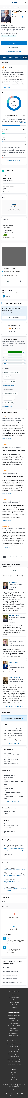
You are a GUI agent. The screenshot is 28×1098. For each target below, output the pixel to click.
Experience (18, 57)
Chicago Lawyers (14, 1020)
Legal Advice (14, 999)
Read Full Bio (7, 87)
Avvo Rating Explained (14, 1079)
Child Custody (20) (9, 381)
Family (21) (7, 377)
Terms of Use (5, 1084)
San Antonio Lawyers (14, 1033)
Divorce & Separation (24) (11, 372)
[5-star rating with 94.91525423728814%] (14, 352)
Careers (14, 1074)
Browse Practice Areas (14, 1002)
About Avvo (14, 1072)
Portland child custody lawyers (10, 971)
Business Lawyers (14, 1046)
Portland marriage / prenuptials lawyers (12, 982)
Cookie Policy (22, 1084)
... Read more (22, 122)
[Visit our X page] (12, 1094)
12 (21, 557)
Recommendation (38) (10, 393)
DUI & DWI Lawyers (14, 1051)
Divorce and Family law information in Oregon (15, 869)
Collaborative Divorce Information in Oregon (14, 875)
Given (20, 576)
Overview (3, 57)
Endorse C (14, 570)
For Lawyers (14, 1007)
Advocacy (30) (8, 402)
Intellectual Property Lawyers (14, 1061)
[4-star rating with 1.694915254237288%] (14, 355)
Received (7, 576)
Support (14, 1077)
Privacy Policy (13, 1084)
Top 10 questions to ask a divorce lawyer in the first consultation (15, 889)
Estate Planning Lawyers (14, 1054)
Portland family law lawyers (10, 978)
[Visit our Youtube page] (22, 1094)
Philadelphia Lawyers (14, 1028)
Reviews (11, 57)
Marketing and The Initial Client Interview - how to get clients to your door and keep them (15, 849)
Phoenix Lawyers (14, 1030)
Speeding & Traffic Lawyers (14, 1064)
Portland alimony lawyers (9, 967)
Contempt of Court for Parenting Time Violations (13, 882)
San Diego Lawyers (14, 1035)
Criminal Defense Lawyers (14, 1049)
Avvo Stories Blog (14, 1004)
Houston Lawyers (14, 1023)
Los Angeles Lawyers (14, 1018)
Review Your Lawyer (14, 997)
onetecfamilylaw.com (10, 275)
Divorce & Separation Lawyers (14, 1059)
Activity (25, 57)
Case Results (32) (9, 398)
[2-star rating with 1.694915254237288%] (14, 361)
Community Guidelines (13, 1086)
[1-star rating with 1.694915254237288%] (14, 363)
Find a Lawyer (14, 994)
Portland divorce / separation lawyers (12, 975)
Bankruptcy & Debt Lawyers (14, 1044)
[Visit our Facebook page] (6, 1094)
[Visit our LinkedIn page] (17, 1094)
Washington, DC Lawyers (14, 1025)
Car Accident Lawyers (14, 1056)
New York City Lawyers (14, 1015)
